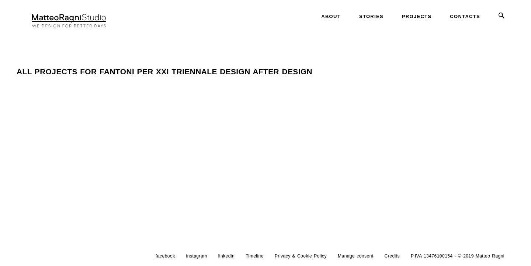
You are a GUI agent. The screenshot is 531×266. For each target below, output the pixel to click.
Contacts (465, 16)
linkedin (226, 256)
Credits (392, 256)
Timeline (255, 256)
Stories (371, 16)
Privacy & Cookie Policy (301, 256)
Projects (416, 16)
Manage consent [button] (356, 256)
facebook (165, 256)
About (331, 16)
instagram (196, 256)
